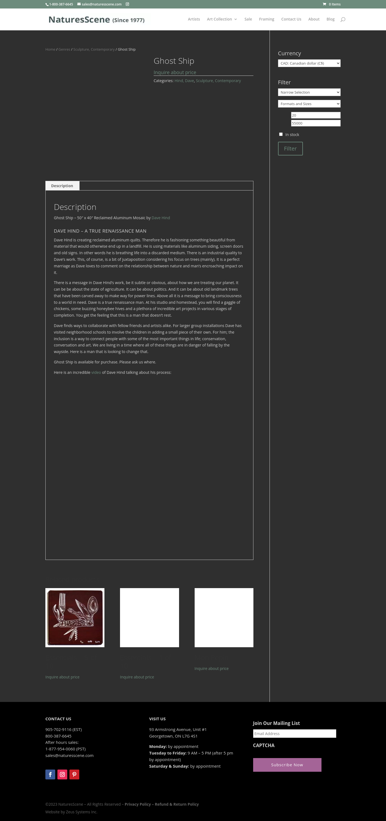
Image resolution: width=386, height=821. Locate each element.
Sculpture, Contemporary (94, 49)
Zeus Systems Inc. (81, 811)
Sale (248, 19)
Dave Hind (161, 217)
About (314, 19)
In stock (292, 134)
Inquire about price (175, 72)
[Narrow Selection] (309, 92)
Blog (331, 19)
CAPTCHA (264, 745)
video (96, 372)
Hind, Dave (184, 80)
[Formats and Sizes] (309, 104)
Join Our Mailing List (276, 723)
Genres (64, 49)
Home (50, 49)
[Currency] (309, 63)
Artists (194, 19)
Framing (266, 19)
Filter (290, 148)
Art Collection (219, 19)
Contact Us (291, 19)
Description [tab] (62, 185)
